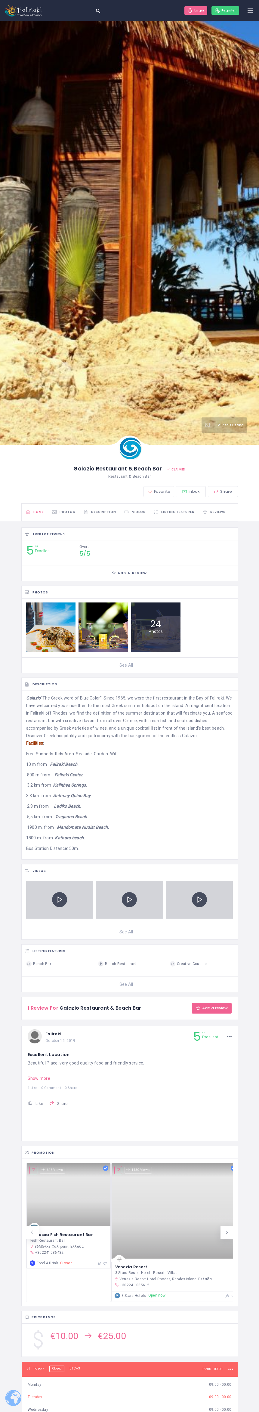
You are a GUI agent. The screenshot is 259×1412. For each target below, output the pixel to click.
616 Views (52, 1172)
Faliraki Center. (68, 775)
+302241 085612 (132, 1287)
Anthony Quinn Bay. (72, 796)
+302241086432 (47, 1254)
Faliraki (55, 1035)
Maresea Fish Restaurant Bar (61, 1236)
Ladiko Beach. (68, 807)
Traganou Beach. (71, 818)
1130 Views (138, 1172)
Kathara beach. (70, 838)
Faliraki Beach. (64, 765)
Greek (57, 699)
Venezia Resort (132, 1269)
